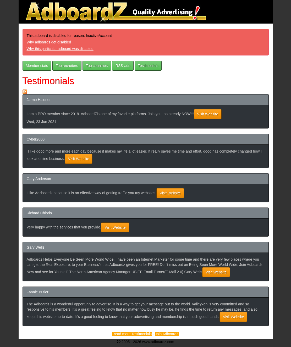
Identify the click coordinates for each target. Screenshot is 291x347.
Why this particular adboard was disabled (60, 49)
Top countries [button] (97, 66)
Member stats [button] (37, 66)
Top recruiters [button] (67, 66)
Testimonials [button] (148, 66)
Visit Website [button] (207, 114)
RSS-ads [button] (123, 66)
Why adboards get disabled (49, 42)
